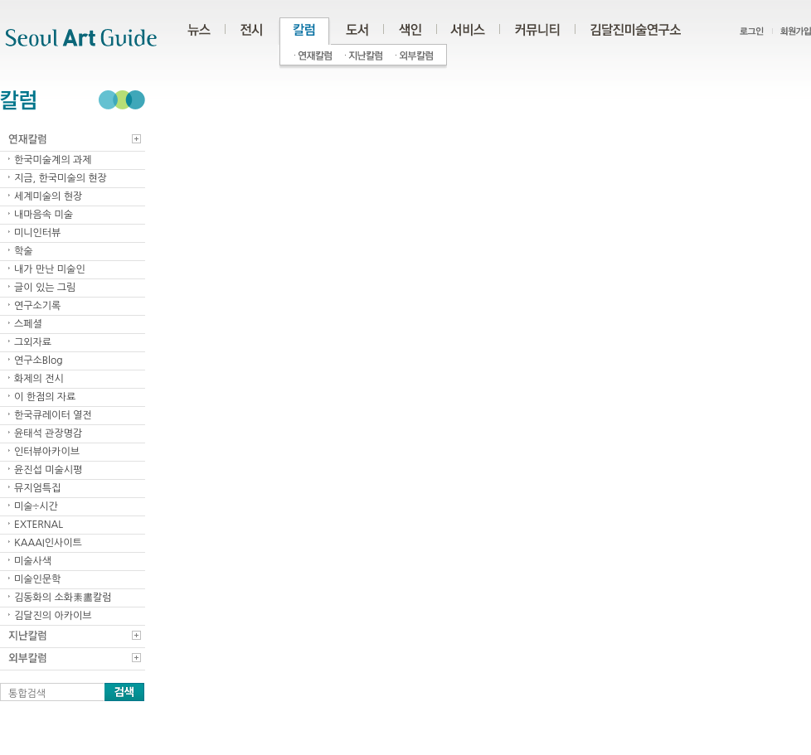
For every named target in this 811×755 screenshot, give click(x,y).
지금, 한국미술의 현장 (60, 178)
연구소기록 (37, 306)
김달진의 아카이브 (53, 616)
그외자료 (32, 342)
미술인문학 (37, 579)
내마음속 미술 (43, 215)
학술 (23, 251)
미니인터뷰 (37, 233)
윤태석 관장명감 (48, 433)
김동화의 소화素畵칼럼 (63, 598)
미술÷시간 (36, 506)
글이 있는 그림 (44, 288)
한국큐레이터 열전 (53, 415)
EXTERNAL (38, 525)
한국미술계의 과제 (53, 160)
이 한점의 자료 (44, 397)
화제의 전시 (39, 379)
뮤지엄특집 (37, 488)
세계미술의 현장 (48, 196)
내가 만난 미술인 (49, 269)
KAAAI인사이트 (48, 543)
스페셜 (28, 324)
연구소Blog (38, 360)
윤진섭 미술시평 (48, 470)
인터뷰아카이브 (47, 452)
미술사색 (32, 561)
